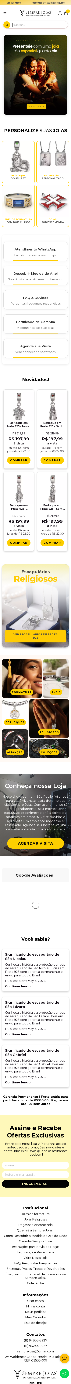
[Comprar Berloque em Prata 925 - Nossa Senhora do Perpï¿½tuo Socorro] (18, 460)
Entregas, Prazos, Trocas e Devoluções (35, 1213)
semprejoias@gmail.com (35, 1296)
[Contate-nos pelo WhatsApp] (64, 1373)
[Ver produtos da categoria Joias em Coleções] (49, 748)
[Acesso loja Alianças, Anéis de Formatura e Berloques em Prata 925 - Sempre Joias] (60, 13)
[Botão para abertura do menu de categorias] (5, 13)
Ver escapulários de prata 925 (35, 636)
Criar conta (35, 1245)
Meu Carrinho (35, 1262)
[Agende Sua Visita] (35, 348)
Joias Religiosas (35, 1164)
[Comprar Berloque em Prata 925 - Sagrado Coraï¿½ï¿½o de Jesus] (18, 542)
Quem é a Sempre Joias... (35, 1175)
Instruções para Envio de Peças (35, 1191)
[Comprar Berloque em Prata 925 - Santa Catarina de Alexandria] (52, 542)
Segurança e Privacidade (35, 1197)
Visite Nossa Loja (35, 1202)
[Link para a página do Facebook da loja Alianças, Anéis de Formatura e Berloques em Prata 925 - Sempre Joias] (39, 1328)
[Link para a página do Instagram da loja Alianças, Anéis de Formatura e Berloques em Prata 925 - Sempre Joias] (32, 1328)
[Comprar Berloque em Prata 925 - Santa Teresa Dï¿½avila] (52, 460)
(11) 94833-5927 (35, 1285)
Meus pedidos (35, 1256)
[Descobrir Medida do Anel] (35, 275)
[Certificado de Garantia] (35, 324)
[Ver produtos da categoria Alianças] (15, 743)
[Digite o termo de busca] (40, 24)
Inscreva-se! (35, 1128)
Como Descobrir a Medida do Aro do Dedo (35, 1180)
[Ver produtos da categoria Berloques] (15, 713)
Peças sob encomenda (35, 1169)
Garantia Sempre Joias (35, 1186)
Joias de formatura (36, 1158)
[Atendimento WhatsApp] (35, 251)
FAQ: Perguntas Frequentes (35, 1208)
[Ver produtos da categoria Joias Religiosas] (49, 718)
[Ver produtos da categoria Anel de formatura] (22, 678)
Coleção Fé (35, 1228)
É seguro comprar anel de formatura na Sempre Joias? (35, 1220)
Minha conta (35, 1251)
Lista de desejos (35, 1267)
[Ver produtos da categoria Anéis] (56, 678)
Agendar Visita (35, 843)
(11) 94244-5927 (35, 1290)
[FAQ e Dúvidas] (35, 299)
